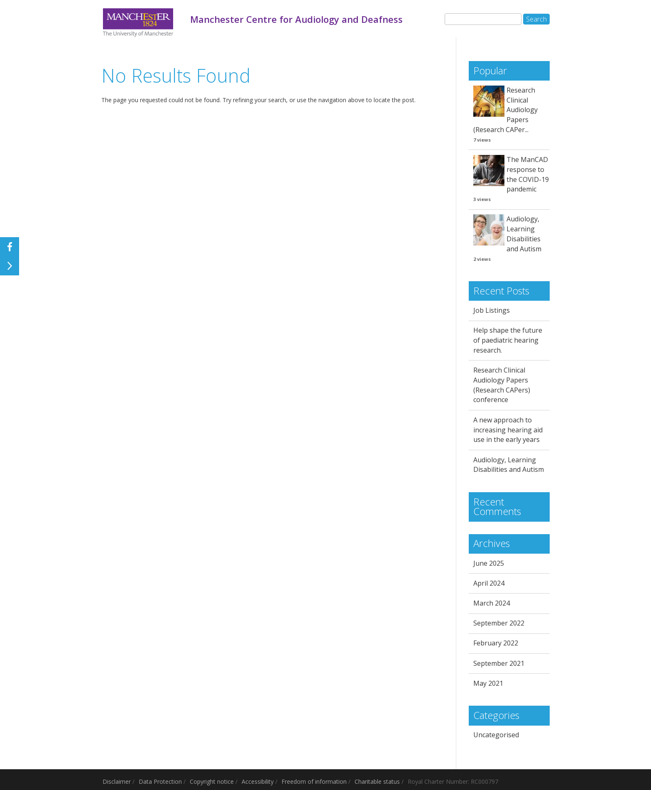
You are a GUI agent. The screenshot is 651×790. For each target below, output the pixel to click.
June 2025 (488, 563)
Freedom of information (314, 781)
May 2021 (488, 683)
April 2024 (488, 583)
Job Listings (491, 310)
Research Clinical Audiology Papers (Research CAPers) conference (501, 385)
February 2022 (495, 643)
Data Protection (160, 781)
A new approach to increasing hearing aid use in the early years (508, 429)
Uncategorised (496, 734)
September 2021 (498, 663)
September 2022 (498, 623)
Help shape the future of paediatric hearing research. (507, 340)
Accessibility (258, 781)
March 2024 (491, 603)
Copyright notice (212, 781)
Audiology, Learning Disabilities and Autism (524, 233)
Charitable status (377, 781)
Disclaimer (117, 781)
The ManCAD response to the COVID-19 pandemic (528, 174)
